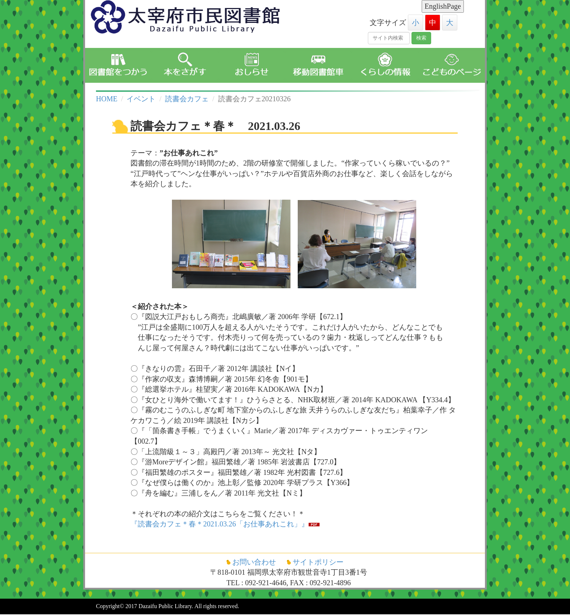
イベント (141, 99)
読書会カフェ (187, 99)
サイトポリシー (318, 562)
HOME (106, 99)
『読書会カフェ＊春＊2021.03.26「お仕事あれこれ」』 (220, 524)
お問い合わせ (255, 562)
